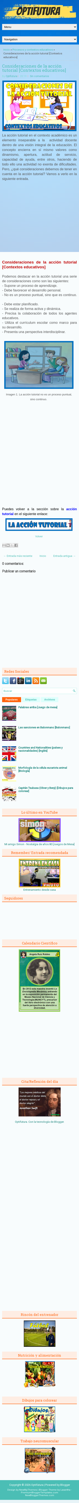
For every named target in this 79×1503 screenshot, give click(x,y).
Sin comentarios (39, 76)
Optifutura (11, 76)
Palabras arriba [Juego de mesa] (37, 707)
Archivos (49, 699)
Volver (39, 536)
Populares (11, 699)
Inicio (6, 49)
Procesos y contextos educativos (32, 49)
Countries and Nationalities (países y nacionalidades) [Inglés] (40, 749)
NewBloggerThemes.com (39, 1495)
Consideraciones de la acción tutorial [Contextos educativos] (34, 68)
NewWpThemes (28, 1490)
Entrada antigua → (64, 555)
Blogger (59, 1121)
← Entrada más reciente (17, 555)
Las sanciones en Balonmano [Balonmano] (44, 727)
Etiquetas (31, 699)
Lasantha (65, 1490)
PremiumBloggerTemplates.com (39, 1492)
